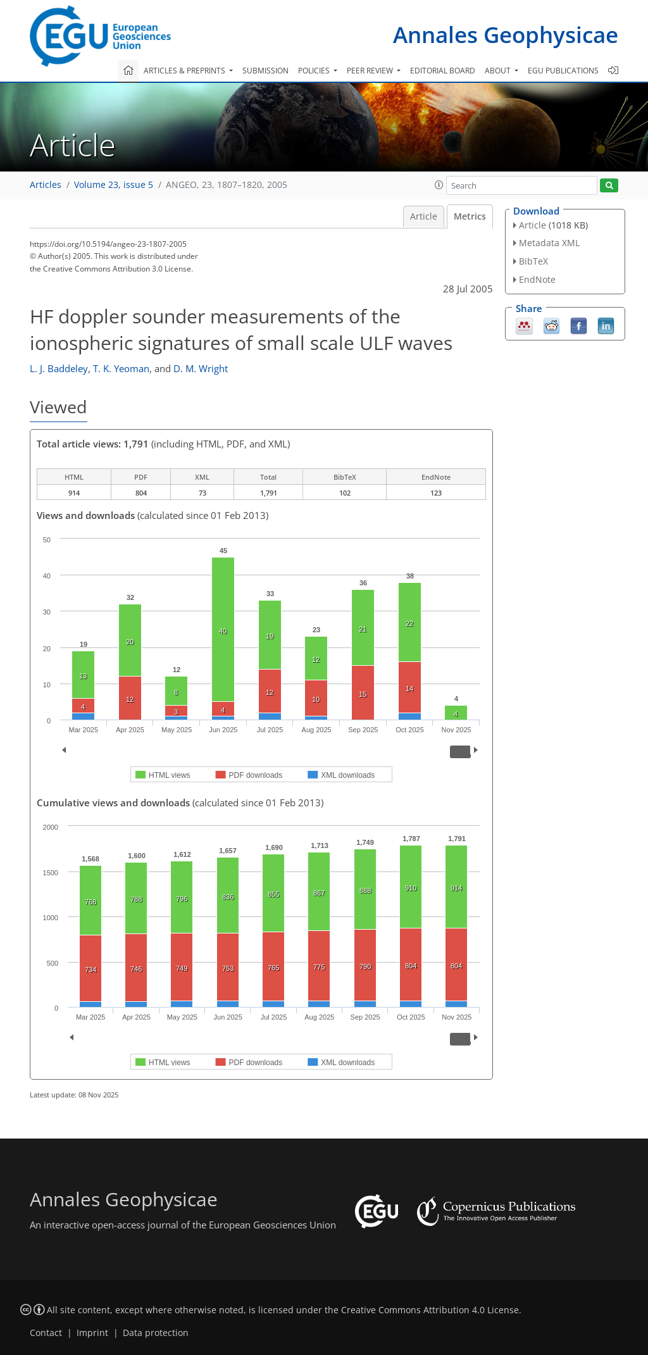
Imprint (92, 1333)
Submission (265, 70)
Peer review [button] (371, 70)
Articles (45, 184)
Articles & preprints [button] (185, 70)
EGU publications (563, 70)
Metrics (470, 216)
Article (423, 216)
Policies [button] (315, 70)
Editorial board (442, 70)
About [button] (499, 70)
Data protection (156, 1333)
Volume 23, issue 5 (113, 184)
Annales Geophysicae (505, 34)
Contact (46, 1333)
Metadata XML (549, 243)
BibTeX (533, 261)
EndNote (537, 279)
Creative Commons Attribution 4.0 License (430, 1310)
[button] (439, 184)
